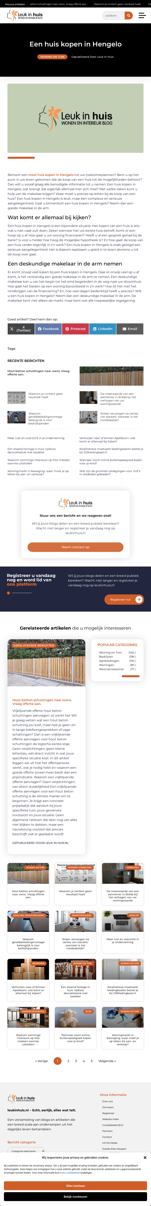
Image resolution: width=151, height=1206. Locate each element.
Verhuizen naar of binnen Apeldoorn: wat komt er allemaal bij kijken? (107, 439)
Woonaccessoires (111, 669)
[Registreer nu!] (139, 599)
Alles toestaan (75, 1186)
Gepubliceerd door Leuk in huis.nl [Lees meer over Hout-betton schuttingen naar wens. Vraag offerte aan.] (40, 843)
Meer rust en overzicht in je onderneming (35, 438)
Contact (107, 1136)
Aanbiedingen (109, 661)
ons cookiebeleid (71, 1172)
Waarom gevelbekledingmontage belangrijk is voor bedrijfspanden (45, 418)
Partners (107, 1131)
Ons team (108, 1107)
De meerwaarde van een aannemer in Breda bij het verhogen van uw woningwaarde (118, 398)
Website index (110, 1119)
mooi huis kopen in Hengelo (51, 175)
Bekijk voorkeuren (75, 1196)
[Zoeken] (129, 15)
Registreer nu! (120, 599)
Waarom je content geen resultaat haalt (121, 4)
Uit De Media (109, 1142)
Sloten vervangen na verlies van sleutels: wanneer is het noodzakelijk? (119, 417)
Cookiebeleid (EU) (112, 1125)
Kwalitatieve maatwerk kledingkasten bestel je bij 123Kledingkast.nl (111, 450)
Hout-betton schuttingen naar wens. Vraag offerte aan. (58, 4)
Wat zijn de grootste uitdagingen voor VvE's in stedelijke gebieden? (109, 472)
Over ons (107, 1101)
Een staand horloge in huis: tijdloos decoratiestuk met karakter (31, 450)
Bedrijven (106, 656)
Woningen (106, 665)
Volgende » (107, 1061)
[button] (145, 1158)
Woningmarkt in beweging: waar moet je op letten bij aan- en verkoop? (38, 472)
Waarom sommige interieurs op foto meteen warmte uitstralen (38, 461)
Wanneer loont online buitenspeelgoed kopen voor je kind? (110, 461)
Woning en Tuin (52, 56)
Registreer (108, 1113)
